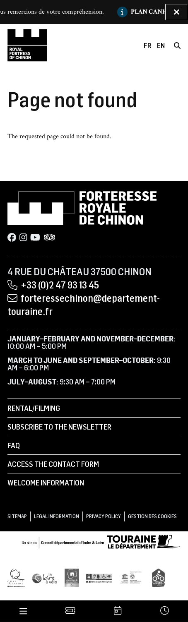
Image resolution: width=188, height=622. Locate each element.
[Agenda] (117, 611)
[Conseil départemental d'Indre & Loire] (101, 541)
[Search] (177, 45)
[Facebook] (11, 237)
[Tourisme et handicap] (99, 578)
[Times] (164, 611)
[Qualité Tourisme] (16, 577)
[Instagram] (23, 237)
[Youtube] (35, 237)
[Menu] (23, 611)
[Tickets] (70, 611)
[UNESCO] (132, 577)
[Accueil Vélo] (158, 577)
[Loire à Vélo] (44, 577)
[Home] (27, 45)
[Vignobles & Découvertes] (72, 577)
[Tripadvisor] (49, 237)
